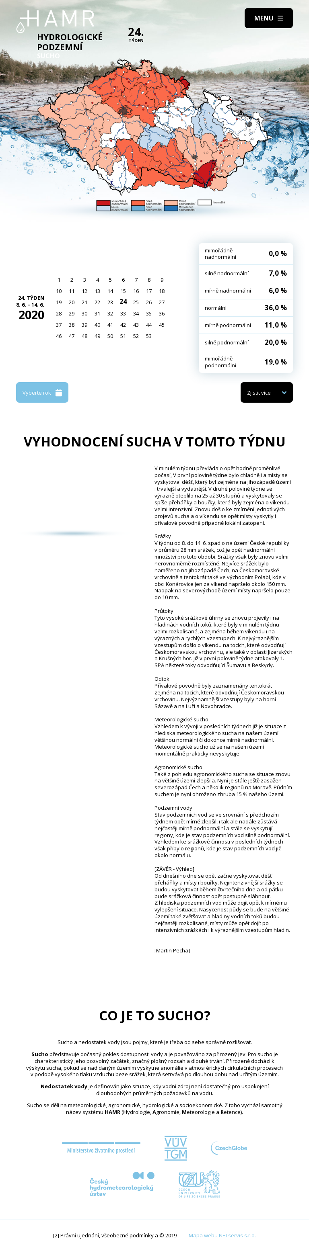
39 (84, 324)
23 (110, 302)
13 (97, 291)
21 (84, 302)
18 (162, 291)
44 (149, 324)
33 (123, 313)
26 (149, 302)
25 (136, 302)
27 (162, 302)
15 (123, 291)
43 (136, 324)
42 (123, 324)
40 (97, 324)
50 (110, 336)
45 (162, 324)
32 (110, 313)
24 (123, 301)
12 (84, 291)
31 (97, 313)
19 (59, 302)
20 (71, 302)
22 (97, 302)
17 (149, 291)
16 (136, 291)
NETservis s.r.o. (237, 1235)
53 (149, 336)
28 (59, 313)
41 (110, 324)
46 (59, 336)
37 (59, 324)
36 (162, 313)
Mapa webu (203, 1235)
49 (97, 336)
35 (149, 313)
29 (71, 313)
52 (136, 336)
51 (123, 336)
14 (110, 291)
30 (84, 313)
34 (136, 313)
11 (71, 291)
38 (71, 324)
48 (84, 336)
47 (71, 336)
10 (59, 291)
